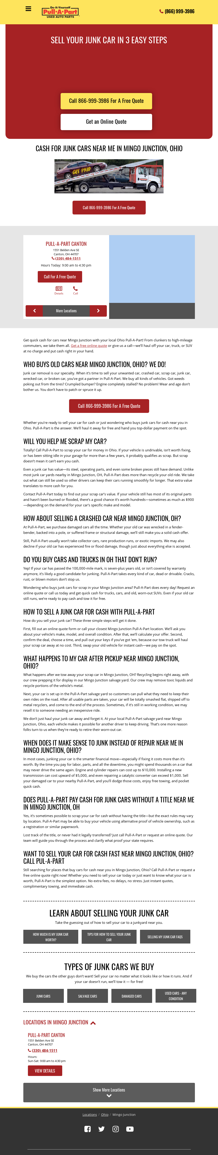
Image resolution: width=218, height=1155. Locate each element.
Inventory (79, 1137)
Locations (90, 1095)
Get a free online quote (89, 345)
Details (58, 290)
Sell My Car (127, 1137)
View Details (45, 1071)
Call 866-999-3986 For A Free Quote (106, 100)
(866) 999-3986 (179, 10)
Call (75, 290)
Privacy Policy (147, 1137)
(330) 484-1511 (68, 258)
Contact (111, 1137)
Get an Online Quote (106, 121)
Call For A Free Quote (60, 277)
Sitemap (165, 1137)
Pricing (64, 1137)
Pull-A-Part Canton (66, 243)
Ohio (104, 1095)
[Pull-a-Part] (65, 12)
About (51, 1137)
